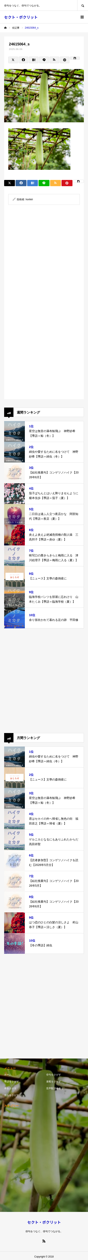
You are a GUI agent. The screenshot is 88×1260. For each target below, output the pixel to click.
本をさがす (10, 1088)
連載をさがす (53, 1081)
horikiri (29, 199)
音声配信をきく (55, 1088)
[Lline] (44, 60)
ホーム (8, 1074)
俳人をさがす (11, 1095)
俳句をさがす (53, 1074)
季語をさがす (11, 1081)
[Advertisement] (44, 257)
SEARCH (82, 5)
